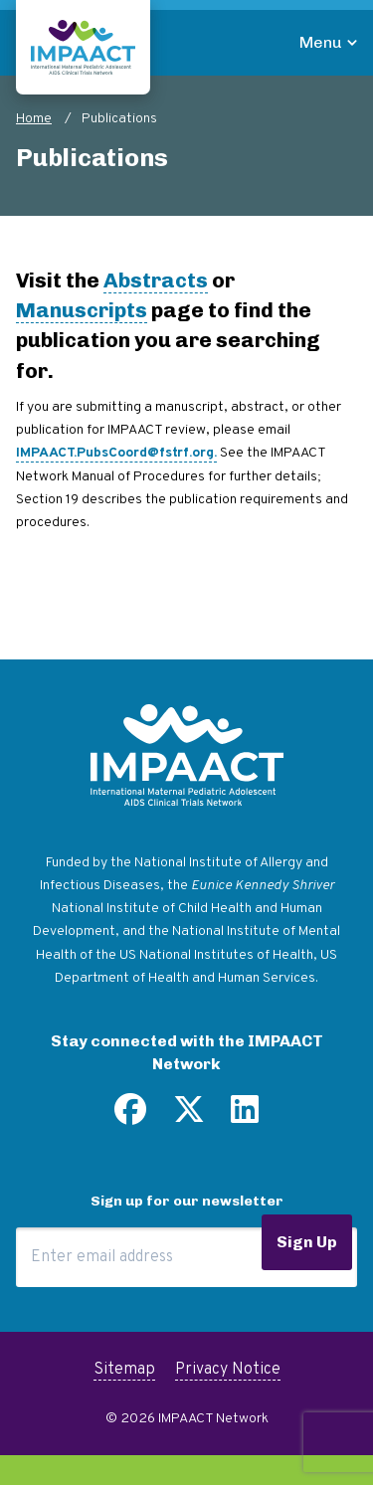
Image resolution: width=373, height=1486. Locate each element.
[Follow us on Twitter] (189, 1117)
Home (34, 118)
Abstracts (155, 280)
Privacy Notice (227, 1370)
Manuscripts (81, 309)
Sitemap (124, 1370)
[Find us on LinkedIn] (245, 1117)
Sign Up (307, 1241)
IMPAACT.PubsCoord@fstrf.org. (116, 453)
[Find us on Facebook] (130, 1117)
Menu (320, 42)
